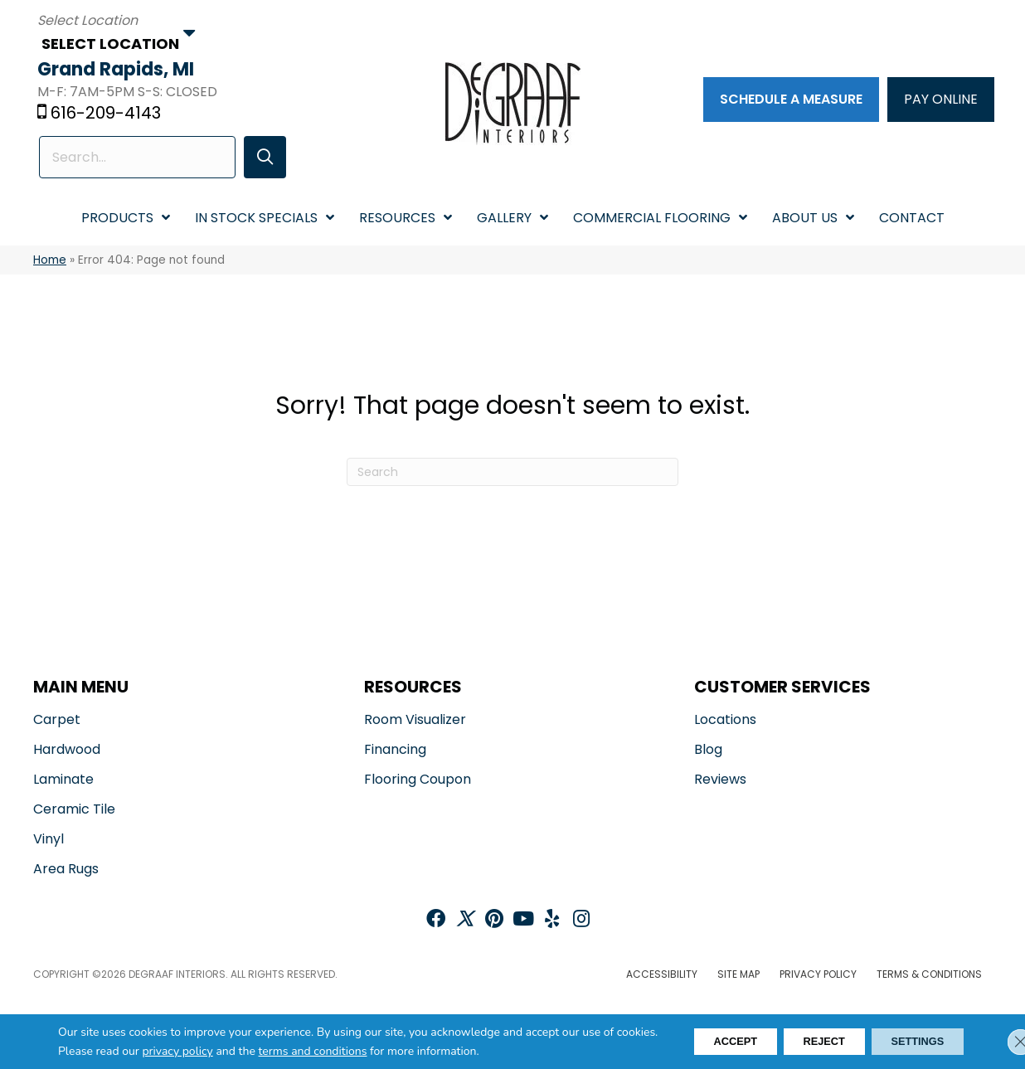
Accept (698, 1041)
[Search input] (136, 158)
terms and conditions (357, 1051)
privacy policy (222, 1051)
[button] (260, 158)
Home (49, 261)
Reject (801, 1041)
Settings (910, 1041)
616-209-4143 (110, 113)
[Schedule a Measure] (789, 100)
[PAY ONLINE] (938, 100)
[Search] (512, 473)
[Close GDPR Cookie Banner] (998, 1042)
